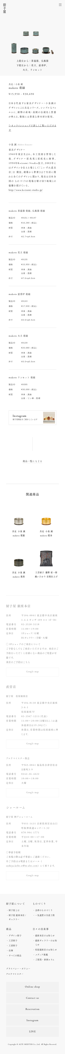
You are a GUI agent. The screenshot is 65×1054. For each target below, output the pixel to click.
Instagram (33, 1020)
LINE (32, 1031)
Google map (32, 672)
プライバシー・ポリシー (18, 968)
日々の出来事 (41, 928)
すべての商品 (15, 955)
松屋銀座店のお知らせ (46, 949)
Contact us (32, 998)
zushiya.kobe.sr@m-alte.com (22, 866)
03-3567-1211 (30, 716)
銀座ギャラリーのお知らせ (46, 942)
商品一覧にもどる (32, 461)
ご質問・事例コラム (45, 959)
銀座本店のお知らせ (45, 935)
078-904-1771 (30, 832)
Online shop (32, 987)
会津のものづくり (44, 910)
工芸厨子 (13, 940)
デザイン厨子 (15, 935)
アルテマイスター (15, 974)
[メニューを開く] (60, 4)
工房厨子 (13, 945)
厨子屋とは (14, 910)
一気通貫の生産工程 (45, 915)
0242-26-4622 (30, 774)
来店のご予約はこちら (18, 662)
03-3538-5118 (30, 624)
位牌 (11, 950)
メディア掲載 (41, 954)
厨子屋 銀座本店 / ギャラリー (17, 917)
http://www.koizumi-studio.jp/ (26, 190)
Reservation (32, 1009)
